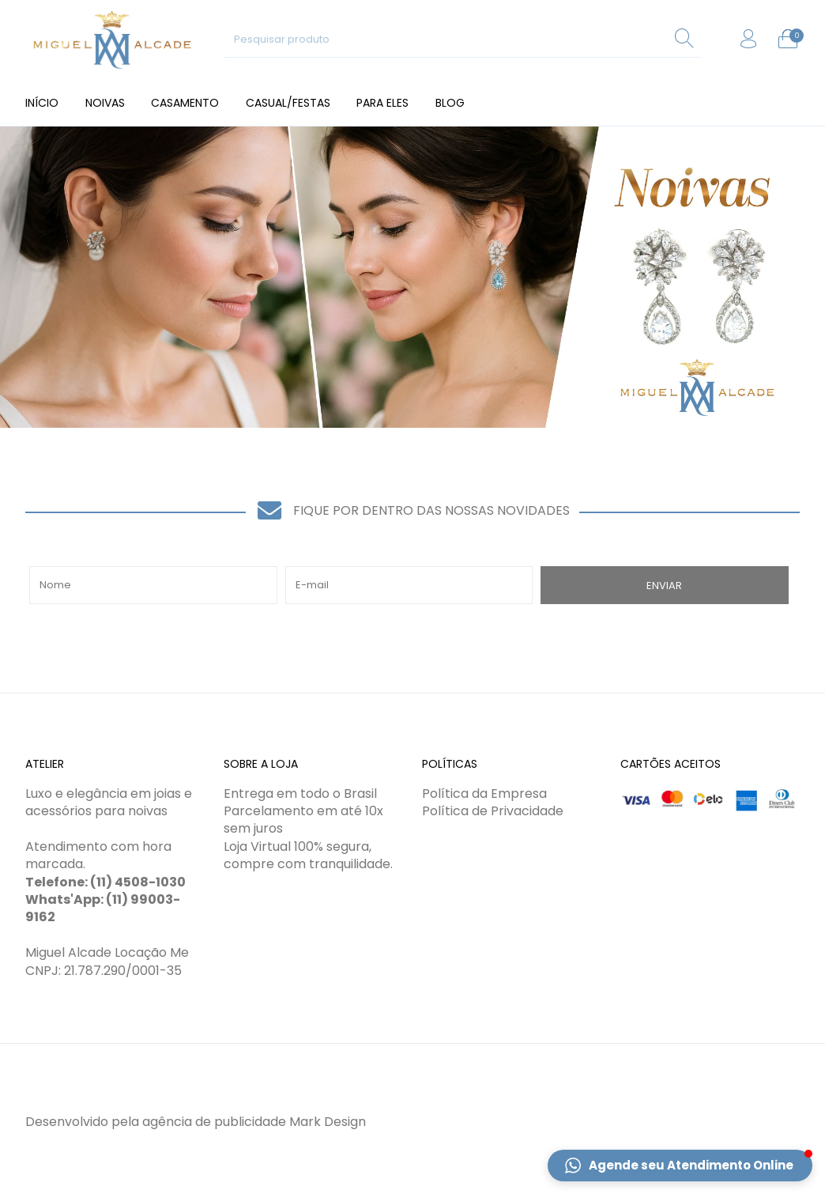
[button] (680, 1165)
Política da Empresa (484, 793)
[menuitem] (42, 102)
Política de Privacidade (492, 811)
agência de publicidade (214, 1122)
